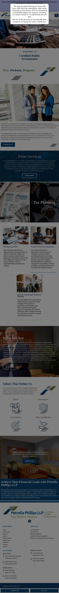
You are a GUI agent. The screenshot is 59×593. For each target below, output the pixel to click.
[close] (48, 3)
